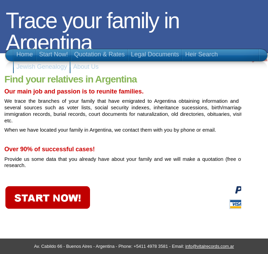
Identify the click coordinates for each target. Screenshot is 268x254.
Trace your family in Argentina (92, 31)
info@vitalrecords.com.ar (209, 246)
